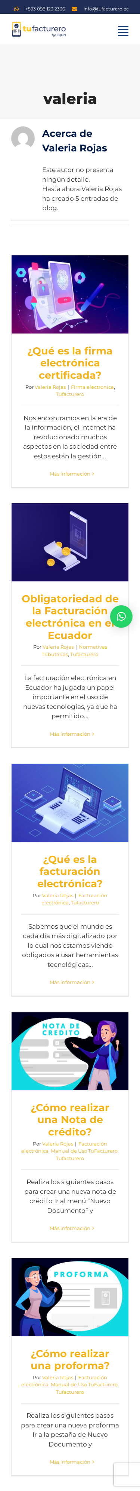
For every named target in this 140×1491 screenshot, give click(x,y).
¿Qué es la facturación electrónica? (70, 871)
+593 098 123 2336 (45, 9)
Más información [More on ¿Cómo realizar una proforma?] (70, 1462)
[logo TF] (38, 24)
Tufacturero (70, 394)
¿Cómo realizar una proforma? (70, 1359)
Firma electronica (92, 387)
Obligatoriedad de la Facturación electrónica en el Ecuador (70, 617)
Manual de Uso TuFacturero (84, 1151)
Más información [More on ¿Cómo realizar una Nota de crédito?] (70, 1228)
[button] (121, 616)
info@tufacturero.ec (106, 9)
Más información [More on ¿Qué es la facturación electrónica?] (70, 982)
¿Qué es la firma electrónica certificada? (70, 363)
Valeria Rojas (50, 387)
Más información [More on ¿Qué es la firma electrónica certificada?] (70, 474)
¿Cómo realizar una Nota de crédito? (70, 1119)
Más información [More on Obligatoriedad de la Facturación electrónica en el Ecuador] (70, 734)
